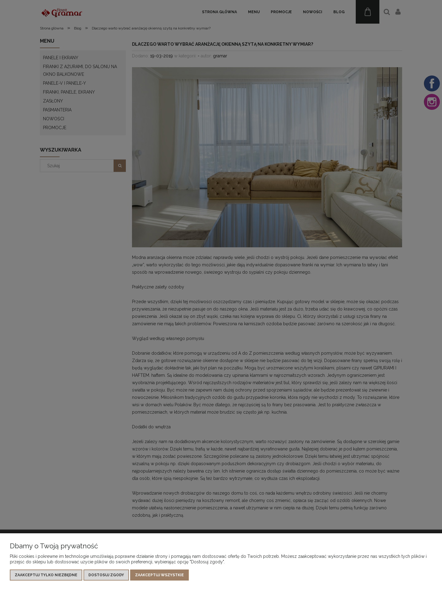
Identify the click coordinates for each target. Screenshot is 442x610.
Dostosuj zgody (106, 575)
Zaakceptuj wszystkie (159, 575)
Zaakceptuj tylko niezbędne (46, 575)
